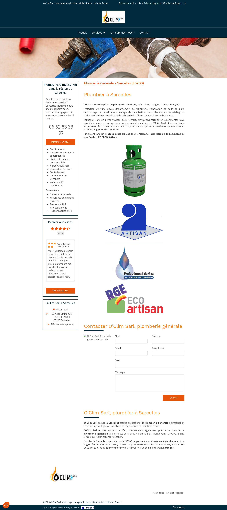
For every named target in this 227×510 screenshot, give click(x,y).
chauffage (101, 426)
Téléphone (158, 348)
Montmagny (159, 433)
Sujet (117, 360)
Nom (117, 336)
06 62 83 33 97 (61, 130)
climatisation (177, 422)
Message (120, 372)
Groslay (172, 433)
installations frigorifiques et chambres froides (135, 426)
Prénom (156, 336)
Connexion (178, 507)
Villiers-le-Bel (143, 433)
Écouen (118, 436)
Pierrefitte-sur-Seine (123, 433)
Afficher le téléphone (151, 3)
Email (118, 348)
